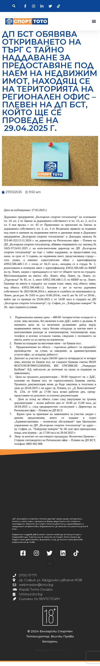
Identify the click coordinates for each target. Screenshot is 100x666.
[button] (14, 6)
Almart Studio (57, 654)
